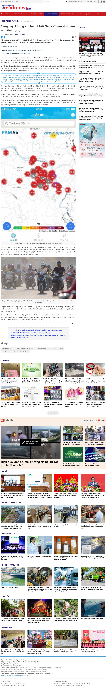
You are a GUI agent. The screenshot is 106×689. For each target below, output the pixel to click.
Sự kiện (8, 14)
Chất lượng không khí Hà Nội (25, 348)
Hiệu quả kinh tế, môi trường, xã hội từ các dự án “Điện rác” (29, 463)
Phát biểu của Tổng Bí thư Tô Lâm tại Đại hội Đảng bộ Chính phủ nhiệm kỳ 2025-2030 (65, 495)
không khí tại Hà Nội (8, 348)
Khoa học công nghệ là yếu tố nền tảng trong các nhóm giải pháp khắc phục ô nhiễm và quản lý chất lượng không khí (38, 336)
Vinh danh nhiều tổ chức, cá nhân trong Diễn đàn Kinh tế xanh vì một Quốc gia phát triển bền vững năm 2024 (72, 464)
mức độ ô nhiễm (6, 352)
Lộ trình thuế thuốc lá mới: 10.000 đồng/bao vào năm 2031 (52, 404)
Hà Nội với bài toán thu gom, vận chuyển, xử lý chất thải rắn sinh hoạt (92, 588)
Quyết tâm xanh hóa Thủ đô (87, 61)
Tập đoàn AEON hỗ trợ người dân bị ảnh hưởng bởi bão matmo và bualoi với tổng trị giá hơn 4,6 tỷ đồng (91, 55)
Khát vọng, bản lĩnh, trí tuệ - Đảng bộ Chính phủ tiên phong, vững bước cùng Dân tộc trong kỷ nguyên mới (93, 495)
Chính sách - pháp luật (12, 502)
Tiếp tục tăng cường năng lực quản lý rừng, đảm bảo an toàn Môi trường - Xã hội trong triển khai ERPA (91, 109)
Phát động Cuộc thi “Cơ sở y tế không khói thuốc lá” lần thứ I (31, 381)
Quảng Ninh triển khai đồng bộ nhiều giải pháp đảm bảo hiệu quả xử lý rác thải (91, 66)
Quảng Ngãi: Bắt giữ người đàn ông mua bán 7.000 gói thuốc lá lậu (65, 651)
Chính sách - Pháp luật (20, 14)
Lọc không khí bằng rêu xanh (9, 46)
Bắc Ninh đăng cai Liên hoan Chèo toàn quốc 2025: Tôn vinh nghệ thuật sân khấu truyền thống (39, 620)
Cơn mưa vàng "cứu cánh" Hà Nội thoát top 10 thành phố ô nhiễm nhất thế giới (23, 50)
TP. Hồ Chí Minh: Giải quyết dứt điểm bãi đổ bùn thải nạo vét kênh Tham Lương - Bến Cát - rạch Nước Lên (91, 101)
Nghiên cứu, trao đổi (67, 14)
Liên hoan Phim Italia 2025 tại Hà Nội (92, 618)
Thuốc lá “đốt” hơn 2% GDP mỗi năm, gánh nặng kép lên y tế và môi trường (31, 404)
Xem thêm (53, 413)
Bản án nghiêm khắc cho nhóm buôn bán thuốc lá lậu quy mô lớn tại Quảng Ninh (39, 526)
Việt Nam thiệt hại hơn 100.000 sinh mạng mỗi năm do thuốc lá (9, 381)
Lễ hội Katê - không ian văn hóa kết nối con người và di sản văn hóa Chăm (91, 72)
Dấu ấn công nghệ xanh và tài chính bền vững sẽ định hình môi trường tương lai (91, 95)
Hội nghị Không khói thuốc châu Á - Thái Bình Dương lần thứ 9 (10, 404)
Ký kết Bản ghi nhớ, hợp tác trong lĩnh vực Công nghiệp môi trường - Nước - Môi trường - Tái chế (12, 495)
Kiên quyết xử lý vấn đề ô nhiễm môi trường (65, 526)
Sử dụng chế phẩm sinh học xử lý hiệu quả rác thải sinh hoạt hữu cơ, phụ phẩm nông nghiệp (66, 557)
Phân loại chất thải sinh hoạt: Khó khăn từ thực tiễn (94, 464)
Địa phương (89, 14)
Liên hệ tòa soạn (91, 1)
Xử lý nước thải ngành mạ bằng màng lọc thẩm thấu (39, 557)
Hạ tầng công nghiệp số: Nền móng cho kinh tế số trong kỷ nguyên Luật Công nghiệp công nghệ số (91, 117)
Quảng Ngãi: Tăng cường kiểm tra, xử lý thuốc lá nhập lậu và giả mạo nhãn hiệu (92, 526)
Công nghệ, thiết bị (36, 14)
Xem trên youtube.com (90, 420)
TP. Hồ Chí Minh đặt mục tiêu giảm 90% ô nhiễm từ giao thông (31, 332)
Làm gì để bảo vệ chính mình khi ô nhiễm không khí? (16, 53)
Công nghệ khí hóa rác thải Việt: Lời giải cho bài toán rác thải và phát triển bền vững (12, 557)
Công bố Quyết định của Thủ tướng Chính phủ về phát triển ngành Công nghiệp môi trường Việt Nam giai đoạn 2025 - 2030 (39, 495)
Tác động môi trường (27, 21)
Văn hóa (79, 14)
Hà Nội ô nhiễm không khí (56, 348)
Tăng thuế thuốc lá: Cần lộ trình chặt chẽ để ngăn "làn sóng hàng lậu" (95, 404)
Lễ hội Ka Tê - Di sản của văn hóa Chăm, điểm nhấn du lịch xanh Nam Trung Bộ (66, 619)
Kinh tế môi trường (51, 14)
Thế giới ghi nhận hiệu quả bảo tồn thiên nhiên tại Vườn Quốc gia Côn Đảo (93, 557)
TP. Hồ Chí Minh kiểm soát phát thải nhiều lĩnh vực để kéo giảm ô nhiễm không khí (37, 330)
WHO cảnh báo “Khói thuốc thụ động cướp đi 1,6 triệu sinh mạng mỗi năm (53, 381)
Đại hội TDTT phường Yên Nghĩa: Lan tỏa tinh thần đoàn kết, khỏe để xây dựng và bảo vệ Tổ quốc (91, 87)
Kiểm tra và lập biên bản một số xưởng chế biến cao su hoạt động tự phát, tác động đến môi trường (74, 381)
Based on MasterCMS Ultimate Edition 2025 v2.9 (15, 675)
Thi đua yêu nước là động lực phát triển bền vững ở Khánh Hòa (93, 651)
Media (97, 14)
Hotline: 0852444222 (76, 1)
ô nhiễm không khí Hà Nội (21, 352)
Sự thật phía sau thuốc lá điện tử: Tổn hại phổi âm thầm (74, 404)
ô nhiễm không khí (41, 348)
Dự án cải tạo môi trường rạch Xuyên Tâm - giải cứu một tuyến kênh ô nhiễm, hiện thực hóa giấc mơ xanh (91, 79)
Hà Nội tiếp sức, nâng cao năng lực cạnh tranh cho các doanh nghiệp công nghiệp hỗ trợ (94, 443)
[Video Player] (31, 442)
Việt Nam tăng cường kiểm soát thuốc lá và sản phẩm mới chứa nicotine (95, 381)
